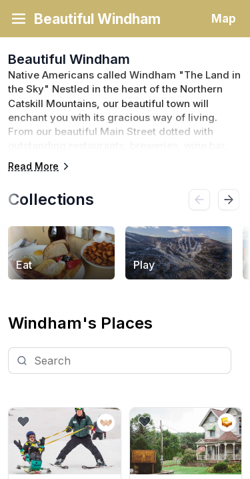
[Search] (120, 360)
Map (223, 18)
